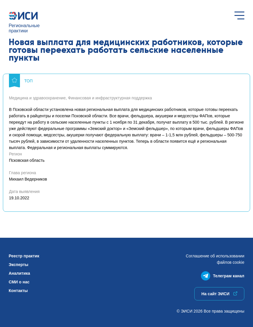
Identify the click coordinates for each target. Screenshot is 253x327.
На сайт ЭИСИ (219, 293)
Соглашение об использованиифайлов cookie (215, 259)
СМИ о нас (19, 282)
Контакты (18, 290)
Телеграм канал (222, 274)
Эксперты (18, 264)
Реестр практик (24, 256)
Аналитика (19, 273)
